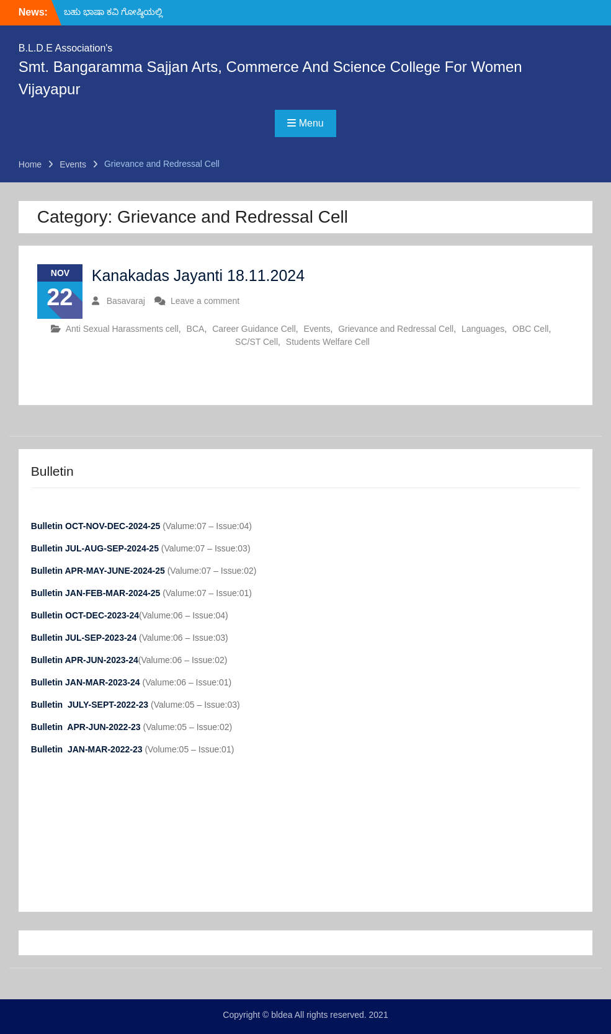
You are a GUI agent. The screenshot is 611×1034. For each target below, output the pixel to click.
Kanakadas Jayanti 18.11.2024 (198, 275)
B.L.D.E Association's (66, 48)
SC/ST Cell (256, 342)
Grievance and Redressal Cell (395, 329)
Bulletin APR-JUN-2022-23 (87, 727)
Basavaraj (126, 301)
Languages (483, 329)
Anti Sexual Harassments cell (122, 329)
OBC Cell (530, 329)
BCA (196, 329)
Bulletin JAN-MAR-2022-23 (88, 749)
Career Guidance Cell (254, 329)
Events (317, 329)
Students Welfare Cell (328, 342)
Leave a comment (205, 301)
